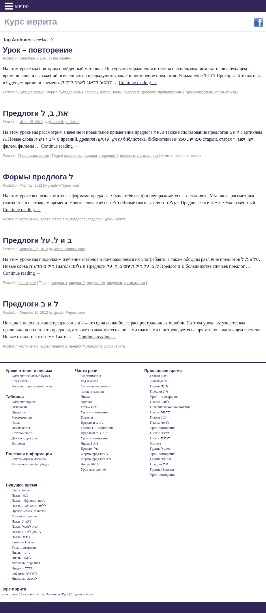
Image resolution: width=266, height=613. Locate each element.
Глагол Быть (159, 376)
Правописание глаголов (29, 511)
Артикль (87, 402)
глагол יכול (59, 219)
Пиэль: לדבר (159, 433)
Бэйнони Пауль (23, 542)
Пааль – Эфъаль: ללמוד (29, 506)
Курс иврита (30, 21)
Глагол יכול (158, 417)
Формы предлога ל (38, 176)
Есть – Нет (89, 407)
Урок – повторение (37, 50)
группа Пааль (110, 92)
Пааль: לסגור (159, 402)
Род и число (89, 381)
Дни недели (158, 381)
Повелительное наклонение (170, 407)
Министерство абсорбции (30, 464)
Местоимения (22, 417)
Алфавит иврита (23, 402)
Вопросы (18, 443)
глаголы (91, 92)
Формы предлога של (96, 459)
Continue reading (138, 82)
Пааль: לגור (20, 495)
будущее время (71, 92)
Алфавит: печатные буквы (31, 376)
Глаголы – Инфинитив (97, 428)
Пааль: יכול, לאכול (25, 527)
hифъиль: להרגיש (25, 573)
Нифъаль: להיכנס (24, 579)
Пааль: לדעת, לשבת (27, 532)
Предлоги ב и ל (30, 304)
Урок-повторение (162, 428)
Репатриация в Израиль (29, 459)
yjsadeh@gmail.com (63, 122)
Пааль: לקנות (160, 412)
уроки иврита (225, 92)
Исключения (21, 428)
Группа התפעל (161, 449)
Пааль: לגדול (21, 537)
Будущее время (30, 92)
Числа (16, 423)
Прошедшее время (33, 156)
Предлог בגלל (22, 568)
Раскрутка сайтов (32, 594)
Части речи (27, 219)
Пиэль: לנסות (160, 438)
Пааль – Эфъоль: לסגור (29, 501)
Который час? (22, 433)
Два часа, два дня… (26, 438)
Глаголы (87, 417)
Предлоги (19, 412)
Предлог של (90, 449)
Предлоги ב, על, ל (94, 433)
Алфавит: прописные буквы (32, 386)
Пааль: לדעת (159, 423)
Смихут (155, 443)
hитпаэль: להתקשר (26, 563)
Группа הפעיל (160, 459)
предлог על (96, 283)
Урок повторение (93, 469)
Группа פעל (159, 386)
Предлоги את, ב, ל (35, 113)
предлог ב (92, 156)
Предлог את (159, 391)
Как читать (20, 381)
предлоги (148, 92)
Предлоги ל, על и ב (37, 240)
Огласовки (19, 407)
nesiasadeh (62, 58)
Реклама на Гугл (57, 594)
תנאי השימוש (9, 594)
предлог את (73, 156)
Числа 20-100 (90, 464)
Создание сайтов (81, 594)
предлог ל (131, 92)
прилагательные (171, 92)
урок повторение (199, 92)
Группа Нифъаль (162, 469)
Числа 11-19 (89, 443)
